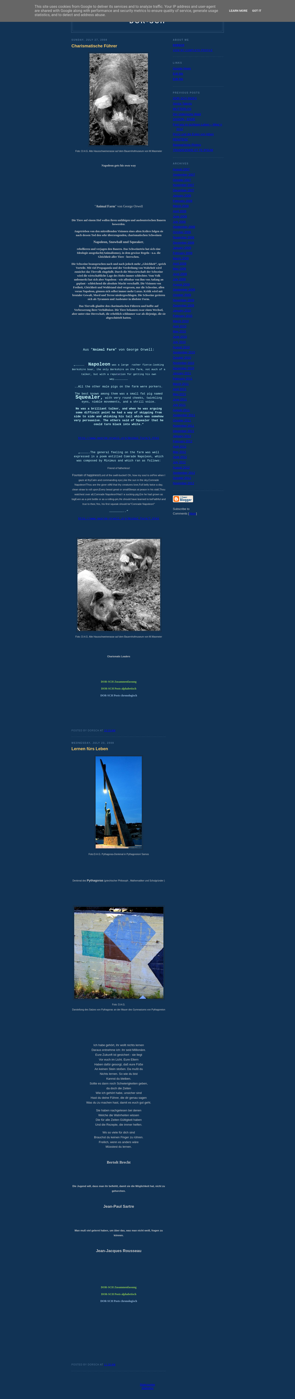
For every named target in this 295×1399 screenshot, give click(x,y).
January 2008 (182, 195)
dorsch (178, 45)
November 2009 (183, 300)
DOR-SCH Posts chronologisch (118, 695)
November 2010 (183, 363)
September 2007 (184, 174)
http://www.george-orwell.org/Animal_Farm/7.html (118, 518)
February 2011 (182, 378)
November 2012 (183, 483)
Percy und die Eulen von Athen (193, 134)
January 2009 (182, 247)
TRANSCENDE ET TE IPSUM (193, 150)
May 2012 (179, 452)
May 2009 (179, 268)
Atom (192, 513)
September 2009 (184, 289)
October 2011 (182, 420)
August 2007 (181, 169)
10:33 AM (109, 730)
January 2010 (182, 310)
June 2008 (180, 216)
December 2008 (183, 242)
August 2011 (181, 410)
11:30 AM (109, 1364)
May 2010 (179, 331)
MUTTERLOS (182, 109)
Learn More (238, 10)
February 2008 (182, 201)
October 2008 (182, 232)
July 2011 (179, 404)
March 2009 (181, 258)
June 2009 (180, 274)
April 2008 (179, 211)
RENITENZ (180, 139)
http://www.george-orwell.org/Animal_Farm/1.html (118, 438)
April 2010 (179, 326)
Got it (256, 10)
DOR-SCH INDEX (185, 98)
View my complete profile (193, 50)
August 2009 (181, 284)
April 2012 (179, 446)
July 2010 (179, 342)
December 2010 (183, 368)
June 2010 (180, 336)
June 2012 (180, 457)
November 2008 (183, 237)
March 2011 (181, 384)
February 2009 (182, 253)
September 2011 (184, 415)
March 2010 (181, 321)
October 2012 (182, 478)
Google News (182, 68)
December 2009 (183, 305)
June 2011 (180, 399)
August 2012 (181, 467)
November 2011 (183, 425)
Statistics (147, 1388)
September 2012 (184, 473)
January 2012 (182, 436)
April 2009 (179, 263)
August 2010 (181, 347)
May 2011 (179, 394)
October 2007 (182, 180)
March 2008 (181, 206)
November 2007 (183, 185)
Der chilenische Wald (187, 114)
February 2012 (182, 441)
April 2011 (179, 389)
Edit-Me (178, 73)
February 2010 (182, 316)
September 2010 (184, 352)
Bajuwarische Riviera (187, 144)
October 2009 (182, 295)
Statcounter (147, 1384)
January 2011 (182, 373)
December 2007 (183, 190)
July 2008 (179, 221)
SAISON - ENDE (184, 119)
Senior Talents (182, 103)
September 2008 (184, 227)
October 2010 (182, 357)
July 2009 (179, 279)
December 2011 (183, 431)
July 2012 (179, 462)
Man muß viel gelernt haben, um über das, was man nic (108, 1230)
